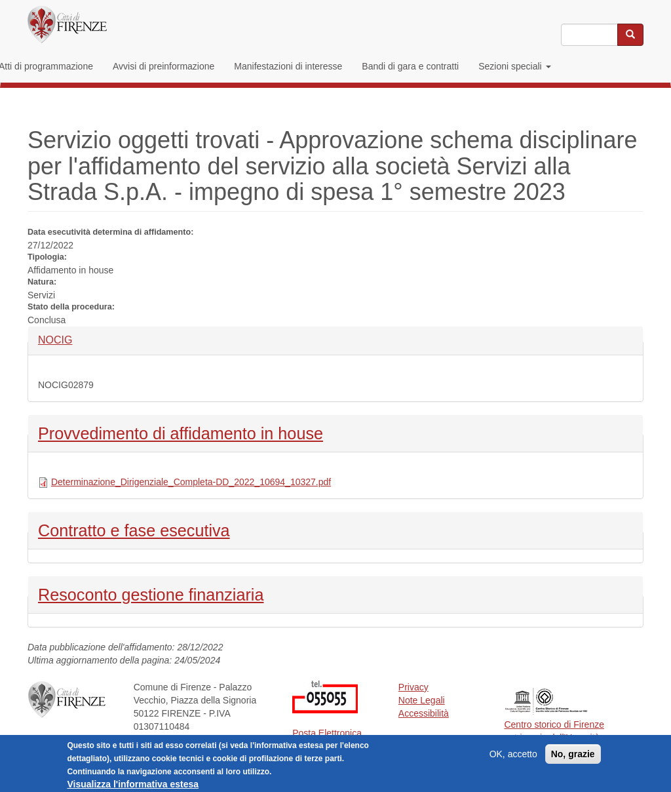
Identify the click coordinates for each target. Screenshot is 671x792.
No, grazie (573, 757)
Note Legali (421, 700)
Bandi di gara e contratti (410, 66)
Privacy (413, 687)
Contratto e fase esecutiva (134, 529)
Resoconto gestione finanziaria (150, 593)
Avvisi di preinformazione (163, 66)
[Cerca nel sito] (630, 35)
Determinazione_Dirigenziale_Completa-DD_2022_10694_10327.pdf (191, 482)
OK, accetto (513, 757)
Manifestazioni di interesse (288, 66)
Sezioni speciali (514, 66)
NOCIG (60, 339)
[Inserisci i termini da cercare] (589, 35)
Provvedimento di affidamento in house (180, 432)
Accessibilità (423, 713)
